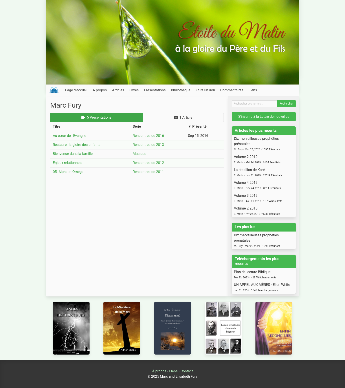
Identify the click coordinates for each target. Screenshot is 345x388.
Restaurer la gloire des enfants (76, 145)
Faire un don (205, 90)
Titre (56, 126)
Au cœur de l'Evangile (69, 136)
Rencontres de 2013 (148, 145)
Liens (253, 90)
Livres (134, 90)
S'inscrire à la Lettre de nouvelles (263, 116)
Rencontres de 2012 (148, 163)
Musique (139, 154)
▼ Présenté (197, 126)
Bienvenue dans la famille (73, 154)
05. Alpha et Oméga (68, 172)
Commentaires (231, 90)
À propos (159, 371)
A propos (100, 90)
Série (137, 126)
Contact (187, 371)
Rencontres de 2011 (148, 172)
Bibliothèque (181, 90)
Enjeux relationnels (67, 163)
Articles (118, 90)
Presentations (155, 90)
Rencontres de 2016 (148, 136)
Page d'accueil (76, 90)
